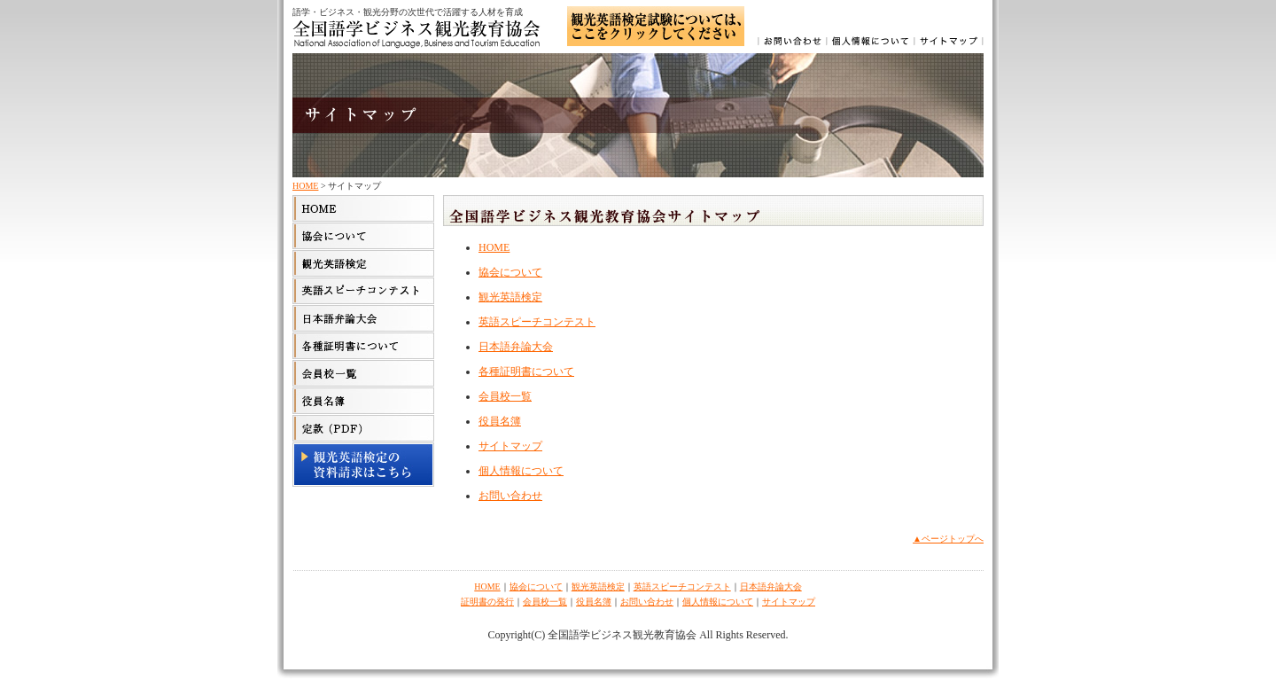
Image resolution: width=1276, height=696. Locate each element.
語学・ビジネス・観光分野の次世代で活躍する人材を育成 (407, 12)
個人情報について (871, 44)
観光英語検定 (363, 263)
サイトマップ (949, 44)
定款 (363, 428)
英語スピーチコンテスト (363, 291)
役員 (363, 400)
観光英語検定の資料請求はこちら (363, 464)
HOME (305, 186)
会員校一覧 (363, 373)
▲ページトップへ (948, 539)
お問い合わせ (793, 44)
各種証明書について (363, 345)
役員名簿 (499, 421)
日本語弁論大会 (363, 318)
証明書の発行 (487, 601)
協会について (363, 236)
